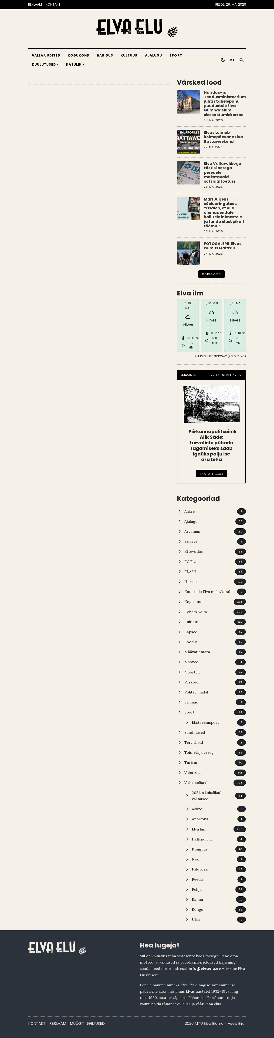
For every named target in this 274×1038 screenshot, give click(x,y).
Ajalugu (153, 55)
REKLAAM (35, 4)
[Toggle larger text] (232, 60)
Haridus (105, 55)
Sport (175, 55)
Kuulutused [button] (44, 64)
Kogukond (79, 55)
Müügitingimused (87, 1023)
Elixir (242, 1023)
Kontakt (37, 1023)
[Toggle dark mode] (222, 60)
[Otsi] (241, 60)
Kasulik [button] (74, 64)
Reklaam (57, 1023)
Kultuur (129, 55)
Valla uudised (46, 55)
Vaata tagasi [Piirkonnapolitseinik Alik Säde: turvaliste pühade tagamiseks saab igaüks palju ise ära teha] (211, 473)
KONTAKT (53, 4)
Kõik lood (211, 274)
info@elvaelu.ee (205, 968)
